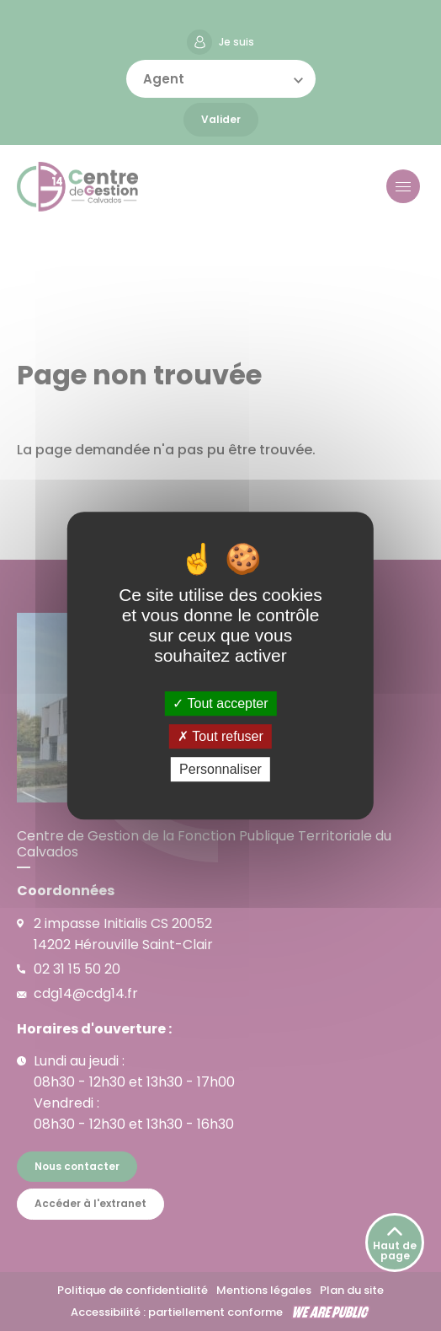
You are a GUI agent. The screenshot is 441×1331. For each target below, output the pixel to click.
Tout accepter (220, 703)
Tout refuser (220, 736)
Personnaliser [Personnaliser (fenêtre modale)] (220, 769)
